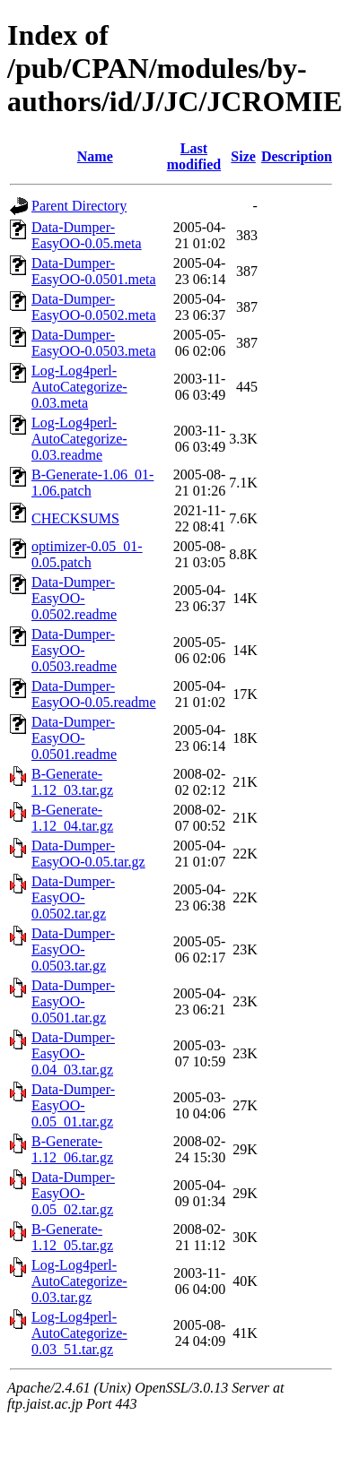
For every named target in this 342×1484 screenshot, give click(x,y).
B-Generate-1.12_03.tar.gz (72, 782)
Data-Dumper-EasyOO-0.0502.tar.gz (73, 897)
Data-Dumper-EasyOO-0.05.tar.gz (88, 853)
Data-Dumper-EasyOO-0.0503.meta (93, 342)
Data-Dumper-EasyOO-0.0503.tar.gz (73, 949)
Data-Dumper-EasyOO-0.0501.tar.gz (73, 1001)
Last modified (194, 156)
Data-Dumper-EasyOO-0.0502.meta (93, 307)
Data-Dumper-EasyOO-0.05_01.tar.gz (73, 1105)
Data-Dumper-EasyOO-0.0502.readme (74, 598)
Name (95, 156)
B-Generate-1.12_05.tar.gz (72, 1237)
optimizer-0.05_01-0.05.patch (87, 554)
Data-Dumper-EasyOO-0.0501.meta (93, 271)
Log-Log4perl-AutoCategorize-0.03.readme (79, 438)
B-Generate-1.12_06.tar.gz (72, 1149)
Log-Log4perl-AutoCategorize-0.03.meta (79, 386)
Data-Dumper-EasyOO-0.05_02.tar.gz (73, 1193)
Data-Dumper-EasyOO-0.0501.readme (74, 738)
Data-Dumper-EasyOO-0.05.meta (86, 235)
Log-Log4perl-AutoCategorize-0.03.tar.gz (79, 1281)
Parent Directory (79, 205)
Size (243, 156)
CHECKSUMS (75, 518)
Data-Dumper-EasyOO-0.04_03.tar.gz (73, 1053)
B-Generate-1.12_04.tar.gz (72, 817)
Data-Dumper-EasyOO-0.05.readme (93, 694)
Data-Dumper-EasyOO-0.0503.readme (74, 650)
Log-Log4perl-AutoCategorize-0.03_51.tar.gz (79, 1333)
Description (296, 156)
